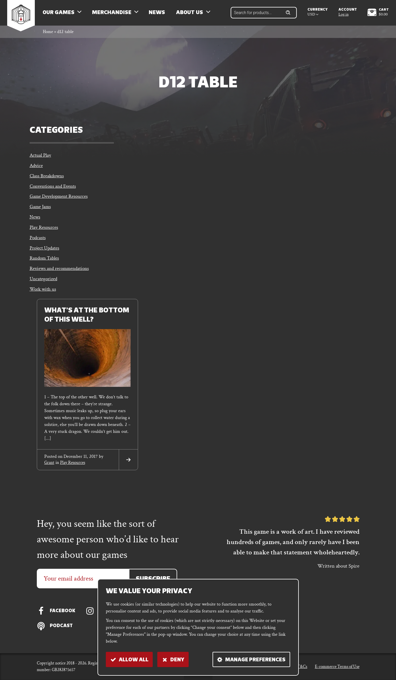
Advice (37, 170)
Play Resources (45, 235)
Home (48, 35)
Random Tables (45, 268)
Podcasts (38, 246)
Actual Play (41, 159)
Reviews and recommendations (62, 279)
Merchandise (115, 14)
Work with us (44, 300)
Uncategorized (44, 290)
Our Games (62, 14)
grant (49, 474)
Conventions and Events (55, 192)
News (160, 14)
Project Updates (46, 257)
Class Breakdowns (48, 181)
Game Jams (41, 213)
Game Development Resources (61, 203)
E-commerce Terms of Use (337, 666)
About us (193, 14)
